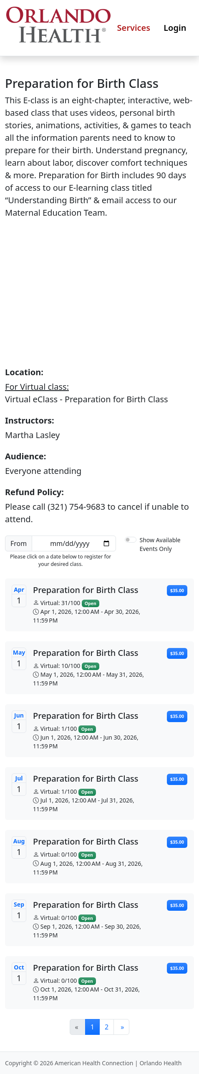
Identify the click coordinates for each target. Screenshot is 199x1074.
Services (134, 27)
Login (175, 27)
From (18, 543)
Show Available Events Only (159, 544)
